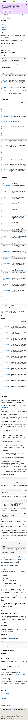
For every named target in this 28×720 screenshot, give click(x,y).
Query (5, 154)
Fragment (5, 121)
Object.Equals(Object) (16, 199)
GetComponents (6, 226)
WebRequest (11, 638)
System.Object (4, 46)
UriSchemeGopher (6, 344)
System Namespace (7, 14)
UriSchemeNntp (6, 386)
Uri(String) (5, 75)
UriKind (21, 273)
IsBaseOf (4, 240)
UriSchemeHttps (6, 356)
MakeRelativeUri (6, 258)
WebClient (23, 561)
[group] (14, 481)
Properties (4, 27)
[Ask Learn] (20, 15)
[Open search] (23, 2)
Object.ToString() (19, 270)
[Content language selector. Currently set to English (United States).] (6, 709)
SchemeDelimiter (6, 326)
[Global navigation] (1, 2)
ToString (4, 267)
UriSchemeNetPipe (6, 368)
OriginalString (6, 145)
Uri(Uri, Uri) (5, 90)
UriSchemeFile (6, 332)
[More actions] (26, 15)
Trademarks (3, 718)
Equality (6, 307)
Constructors (4, 25)
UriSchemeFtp (5, 338)
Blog (16, 715)
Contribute (21, 715)
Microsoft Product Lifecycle (13, 6)
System (8, 50)
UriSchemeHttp (6, 350)
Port (4, 150)
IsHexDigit (5, 245)
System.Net (11, 562)
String (13, 273)
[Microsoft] (14, 1)
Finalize (4, 213)
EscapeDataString (6, 202)
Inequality (6, 311)
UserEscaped (6, 164)
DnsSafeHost (6, 116)
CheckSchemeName (6, 185)
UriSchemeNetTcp (6, 374)
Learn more (5, 37)
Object (21, 216)
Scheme (5, 159)
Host (4, 126)
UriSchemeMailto (6, 362)
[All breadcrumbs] (2, 15)
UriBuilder (3, 407)
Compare (4, 191)
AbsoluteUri (6, 111)
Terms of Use (19, 716)
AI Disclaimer (3, 715)
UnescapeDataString (6, 290)
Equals (4, 197)
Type (16, 236)
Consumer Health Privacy (10, 716)
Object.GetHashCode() (20, 232)
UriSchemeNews (6, 380)
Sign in (26, 1)
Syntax (3, 24)
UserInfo (5, 169)
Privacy (2, 716)
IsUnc (5, 135)
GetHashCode (5, 231)
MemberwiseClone (6, 263)
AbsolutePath (6, 107)
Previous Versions (10, 715)
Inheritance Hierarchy (6, 22)
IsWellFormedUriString (7, 251)
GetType (4, 236)
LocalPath (5, 140)
